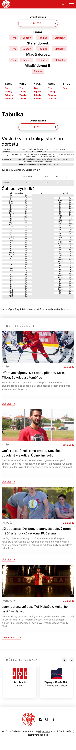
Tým (13, 37)
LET (56, 154)
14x (25, 207)
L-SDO (56, 149)
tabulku (33, 162)
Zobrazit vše (53, 164)
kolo (27, 152)
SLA (31, 157)
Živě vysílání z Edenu (56, 677)
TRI (41, 157)
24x (25, 219)
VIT (44, 157)
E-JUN (28, 149)
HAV (32, 154)
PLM (28, 157)
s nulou (64, 159)
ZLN (53, 157)
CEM (20, 154)
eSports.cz (44, 731)
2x (26, 225)
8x (26, 197)
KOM (49, 154)
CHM (24, 154)
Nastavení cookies (38, 734)
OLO (68, 154)
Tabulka (42, 37)
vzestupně (54, 152)
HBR (35, 154)
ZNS (57, 157)
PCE (72, 154)
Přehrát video (11, 637)
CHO (28, 154)
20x (70, 224)
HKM (39, 154)
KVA (52, 154)
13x (25, 217)
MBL (65, 154)
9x (70, 242)
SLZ (34, 157)
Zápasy (27, 37)
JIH (42, 154)
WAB (50, 157)
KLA (45, 154)
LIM (61, 154)
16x (26, 231)
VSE (46, 157)
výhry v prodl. (36, 159)
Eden (20, 677)
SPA (38, 157)
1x (26, 239)
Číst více (8, 404)
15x (26, 209)
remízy (27, 159)
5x (26, 203)
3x (26, 201)
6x (26, 211)
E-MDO (40, 149)
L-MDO (62, 149)
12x (26, 199)
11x (26, 205)
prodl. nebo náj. (54, 159)
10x (25, 243)
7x (26, 215)
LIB (59, 154)
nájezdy (45, 159)
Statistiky (60, 37)
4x (26, 195)
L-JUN (51, 149)
